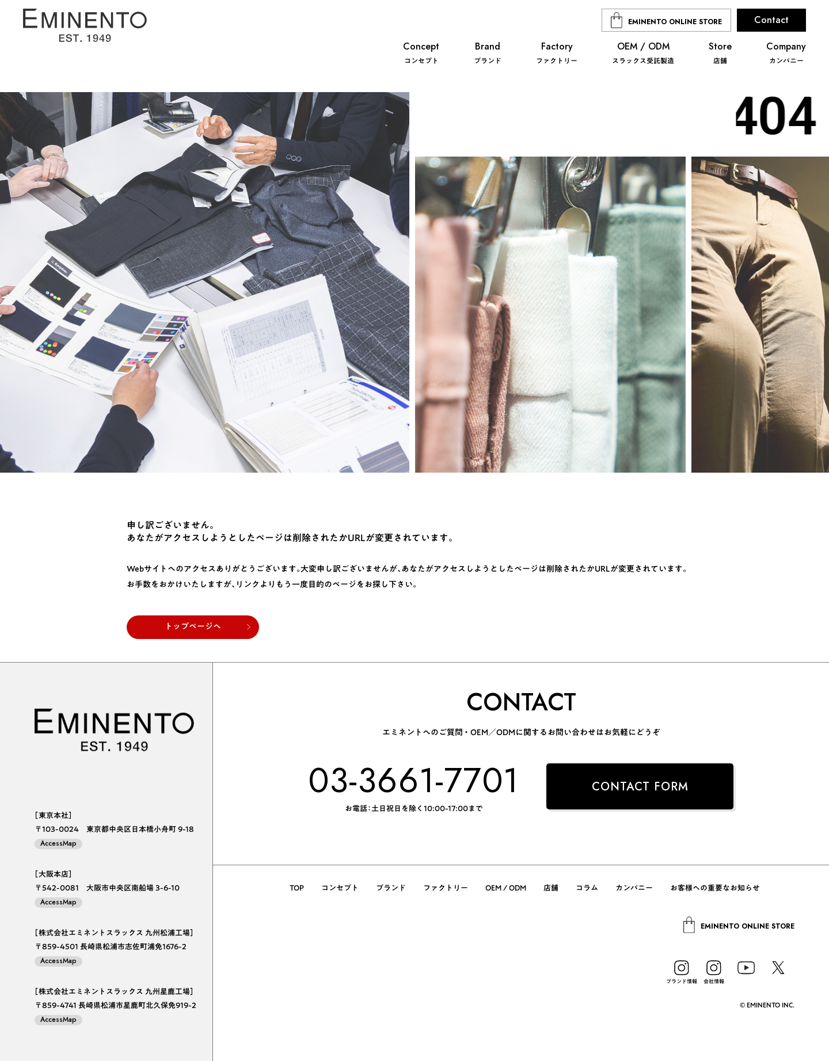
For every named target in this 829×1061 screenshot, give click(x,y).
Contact (771, 19)
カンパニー (634, 888)
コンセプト (340, 888)
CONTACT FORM (640, 786)
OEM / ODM (505, 888)
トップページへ (193, 626)
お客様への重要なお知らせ (715, 888)
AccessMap (58, 844)
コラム (587, 888)
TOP (297, 888)
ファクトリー (445, 888)
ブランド (391, 888)
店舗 (550, 888)
